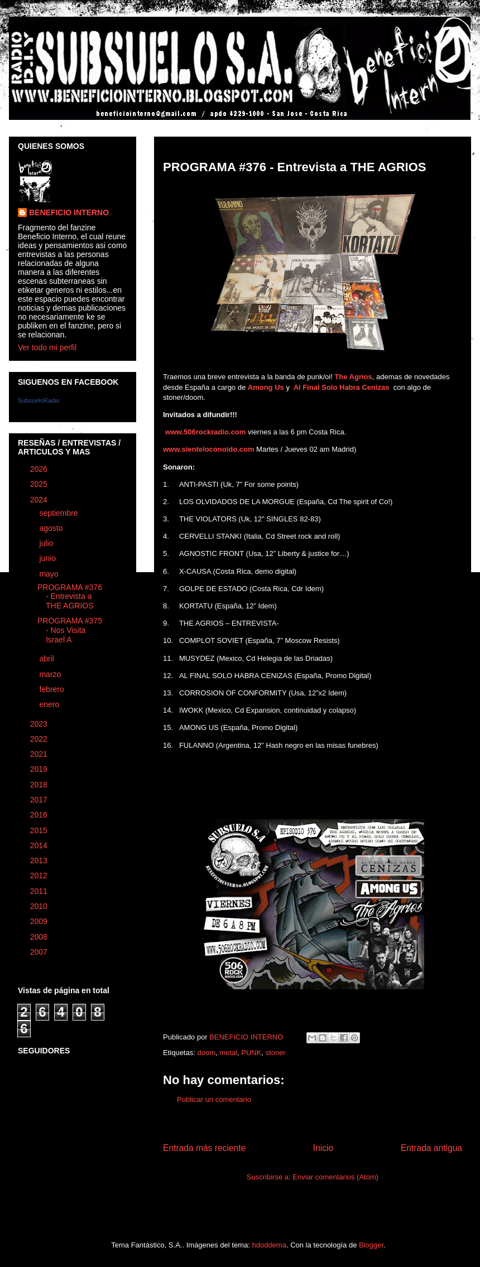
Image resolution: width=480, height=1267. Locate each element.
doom (206, 1052)
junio (48, 558)
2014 (40, 845)
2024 (40, 499)
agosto (52, 528)
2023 (40, 723)
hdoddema (269, 1245)
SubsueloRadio (39, 400)
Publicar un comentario (214, 1099)
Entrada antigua (431, 1148)
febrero (52, 689)
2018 (40, 784)
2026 (40, 469)
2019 (40, 769)
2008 (40, 936)
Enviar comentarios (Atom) (335, 1177)
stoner (276, 1052)
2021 (40, 753)
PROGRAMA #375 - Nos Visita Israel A (69, 630)
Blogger (371, 1245)
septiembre (59, 513)
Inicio (323, 1148)
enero (50, 704)
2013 (40, 860)
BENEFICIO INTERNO (69, 212)
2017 (40, 799)
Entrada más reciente (204, 1148)
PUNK (251, 1052)
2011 (40, 891)
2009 (40, 921)
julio (47, 543)
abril (47, 658)
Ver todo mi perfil (47, 347)
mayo (49, 573)
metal (228, 1052)
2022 (40, 738)
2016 (40, 814)
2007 (40, 951)
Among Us (266, 387)
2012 (40, 875)
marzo (51, 674)
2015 (40, 830)
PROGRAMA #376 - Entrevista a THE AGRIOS (69, 597)
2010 (40, 906)
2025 (40, 484)
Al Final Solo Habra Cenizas (343, 387)
